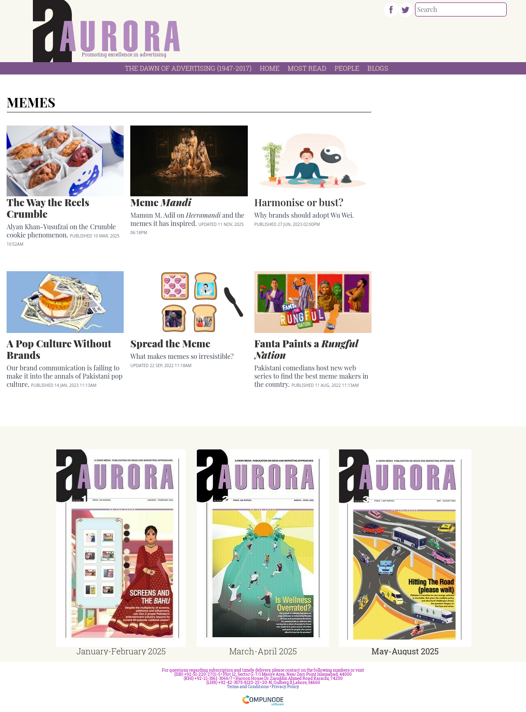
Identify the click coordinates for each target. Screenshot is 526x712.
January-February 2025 (121, 651)
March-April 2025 (263, 651)
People (347, 68)
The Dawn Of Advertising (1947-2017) (188, 68)
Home (269, 68)
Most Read (307, 68)
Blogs (377, 68)
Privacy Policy (285, 686)
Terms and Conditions (248, 686)
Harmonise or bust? (299, 202)
